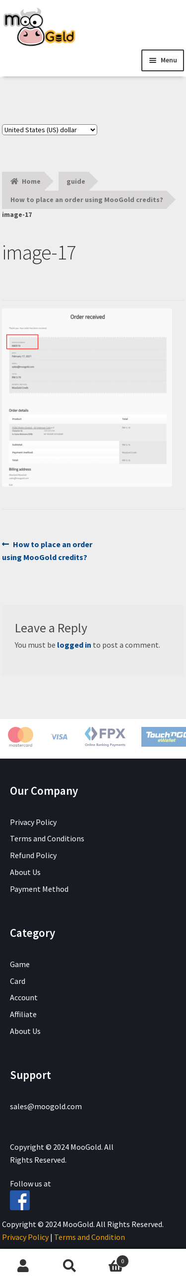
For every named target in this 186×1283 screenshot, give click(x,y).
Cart (111, 1259)
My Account (23, 1266)
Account (24, 997)
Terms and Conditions (47, 838)
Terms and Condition (89, 1237)
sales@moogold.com (46, 1106)
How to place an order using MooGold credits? (86, 199)
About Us (25, 872)
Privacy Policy (33, 822)
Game (20, 964)
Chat (162, 1266)
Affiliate (23, 1014)
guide (75, 181)
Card (17, 981)
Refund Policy (33, 855)
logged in (74, 645)
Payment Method (39, 889)
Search (70, 1266)
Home (31, 181)
